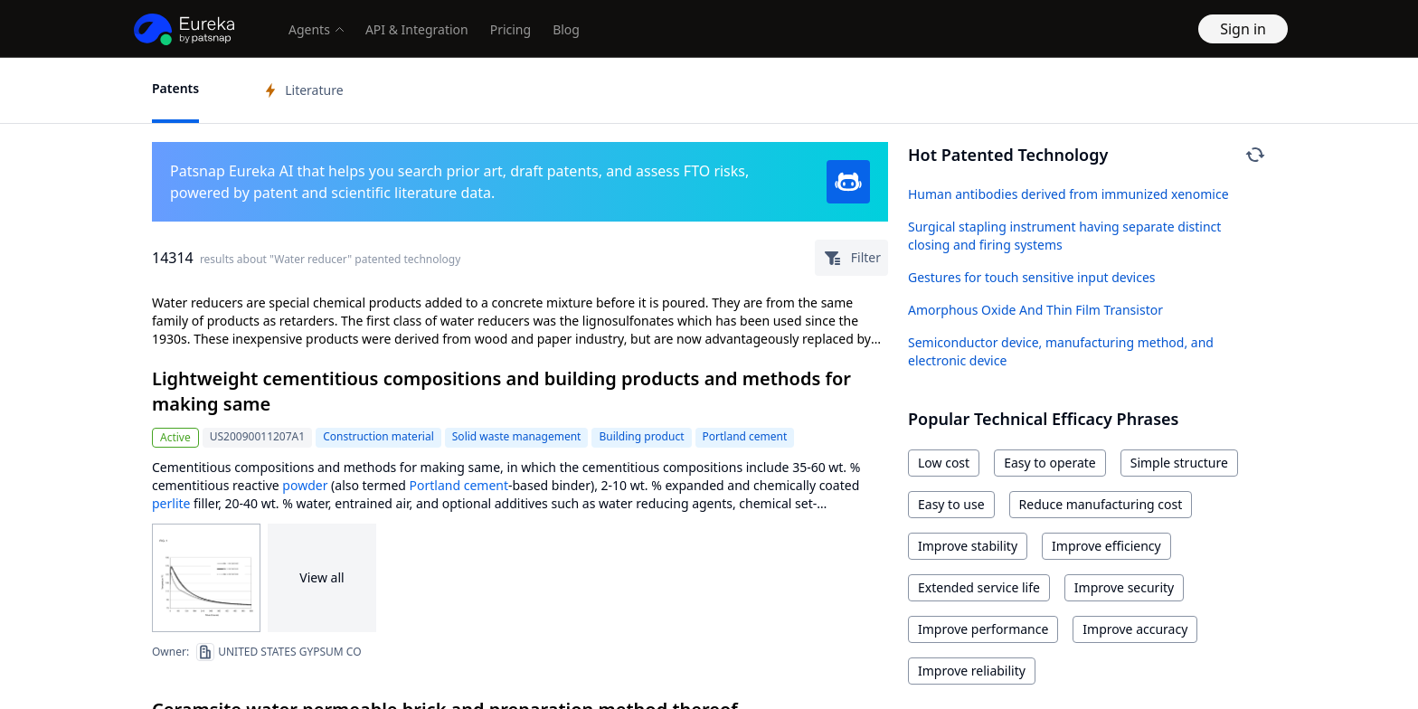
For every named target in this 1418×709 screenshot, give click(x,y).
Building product (641, 436)
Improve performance (983, 629)
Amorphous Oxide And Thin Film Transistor (1035, 309)
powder (304, 485)
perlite (171, 503)
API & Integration (416, 29)
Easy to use (951, 504)
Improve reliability (972, 670)
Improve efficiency (1106, 545)
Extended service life (979, 587)
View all (321, 577)
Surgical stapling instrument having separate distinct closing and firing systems (1064, 235)
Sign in (1243, 29)
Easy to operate (1050, 462)
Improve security (1124, 587)
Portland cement (745, 436)
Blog (566, 29)
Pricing (510, 29)
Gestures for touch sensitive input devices (1032, 277)
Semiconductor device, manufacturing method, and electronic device (1061, 351)
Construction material (378, 436)
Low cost (943, 462)
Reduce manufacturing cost (1101, 504)
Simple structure (1179, 462)
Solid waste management (516, 436)
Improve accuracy (1134, 629)
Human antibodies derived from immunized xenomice (1068, 194)
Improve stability (967, 545)
